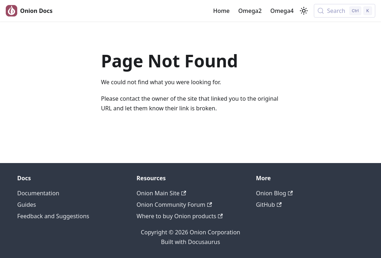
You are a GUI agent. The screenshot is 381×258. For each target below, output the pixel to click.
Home (221, 11)
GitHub (269, 205)
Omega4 (282, 11)
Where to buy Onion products (179, 216)
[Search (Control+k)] (344, 11)
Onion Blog (274, 193)
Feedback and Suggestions (53, 216)
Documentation (38, 193)
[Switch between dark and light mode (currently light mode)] (304, 10)
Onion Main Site (161, 193)
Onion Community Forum (174, 205)
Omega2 (250, 11)
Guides (26, 205)
